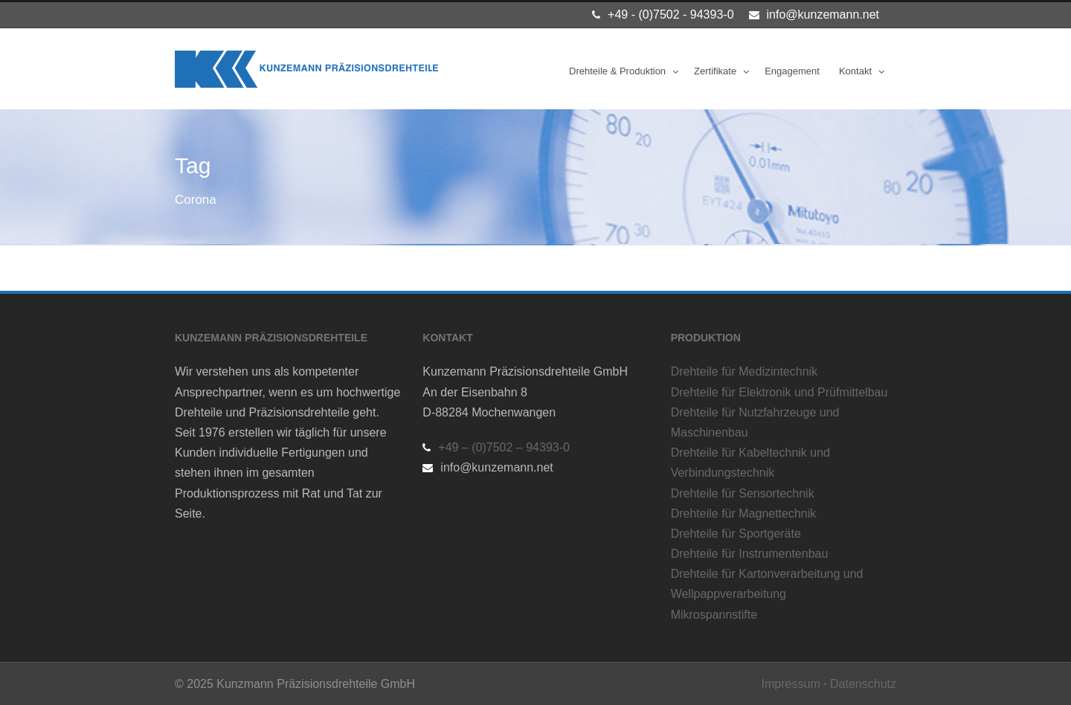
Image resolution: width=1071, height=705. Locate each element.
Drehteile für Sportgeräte (736, 533)
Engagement (792, 71)
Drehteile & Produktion (617, 71)
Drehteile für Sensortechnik (742, 493)
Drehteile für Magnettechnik (744, 513)
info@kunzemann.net (823, 14)
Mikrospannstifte (714, 614)
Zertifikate (715, 71)
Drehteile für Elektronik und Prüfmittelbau (779, 392)
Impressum (791, 683)
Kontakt (855, 71)
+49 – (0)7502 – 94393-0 (504, 447)
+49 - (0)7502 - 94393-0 (670, 14)
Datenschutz (863, 683)
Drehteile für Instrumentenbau (750, 553)
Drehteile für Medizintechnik (744, 371)
